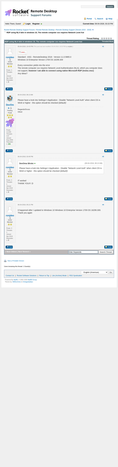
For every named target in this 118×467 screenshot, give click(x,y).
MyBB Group (32, 280)
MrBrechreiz (17, 282)
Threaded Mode (107, 41)
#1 (103, 46)
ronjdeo (10, 57)
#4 (103, 205)
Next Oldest (12, 252)
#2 (103, 95)
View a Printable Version (15, 261)
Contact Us (10, 276)
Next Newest (23, 252)
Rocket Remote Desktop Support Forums (19, 30)
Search (100, 19)
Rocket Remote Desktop (45, 30)
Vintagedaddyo (28, 282)
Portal (89, 19)
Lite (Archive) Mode (59, 276)
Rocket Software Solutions (26, 276)
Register (36, 24)
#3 (103, 156)
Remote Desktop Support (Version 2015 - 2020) (73, 30)
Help (110, 19)
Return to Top (44, 276)
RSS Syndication (75, 276)
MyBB (16, 280)
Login (28, 24)
